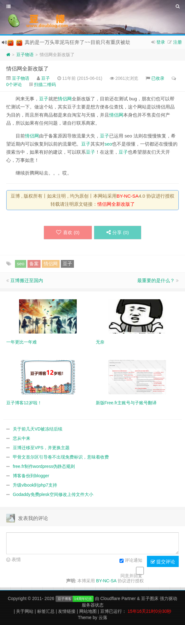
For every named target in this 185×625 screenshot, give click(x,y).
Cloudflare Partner (118, 598)
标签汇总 (46, 611)
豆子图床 (149, 598)
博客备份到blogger (31, 475)
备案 (34, 263)
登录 (160, 42)
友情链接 (66, 611)
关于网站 (24, 611)
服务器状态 (93, 605)
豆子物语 (25, 54)
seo (108, 144)
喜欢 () (67, 232)
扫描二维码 (45, 84)
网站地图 (88, 611)
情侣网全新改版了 (27, 69)
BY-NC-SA (128, 196)
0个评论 (14, 84)
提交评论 (163, 562)
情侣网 (65, 98)
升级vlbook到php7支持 (35, 485)
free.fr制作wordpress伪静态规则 (44, 466)
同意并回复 (131, 575)
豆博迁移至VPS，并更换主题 (41, 447)
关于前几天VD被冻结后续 (37, 428)
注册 (177, 42)
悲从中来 (21, 438)
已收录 (157, 78)
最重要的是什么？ (156, 280)
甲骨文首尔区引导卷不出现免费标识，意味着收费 (61, 456)
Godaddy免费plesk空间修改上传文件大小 (53, 494)
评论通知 (130, 560)
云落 (103, 617)
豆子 (45, 78)
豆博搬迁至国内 (26, 280)
